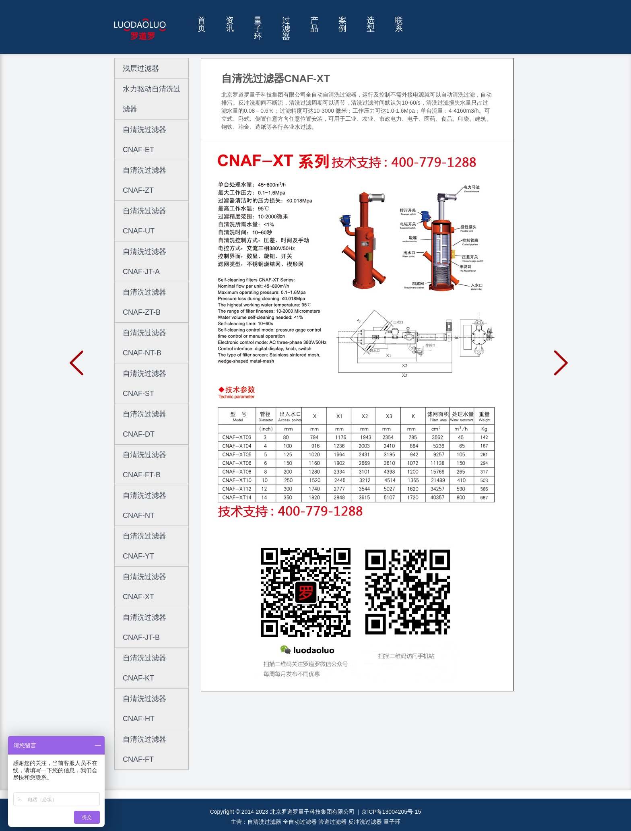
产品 (314, 24)
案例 (342, 24)
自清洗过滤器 (264, 822)
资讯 (230, 24)
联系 (399, 24)
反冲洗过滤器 (365, 822)
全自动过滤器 (300, 822)
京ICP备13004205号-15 (391, 811)
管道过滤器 (332, 822)
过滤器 (286, 28)
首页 (202, 24)
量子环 (258, 28)
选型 (371, 24)
